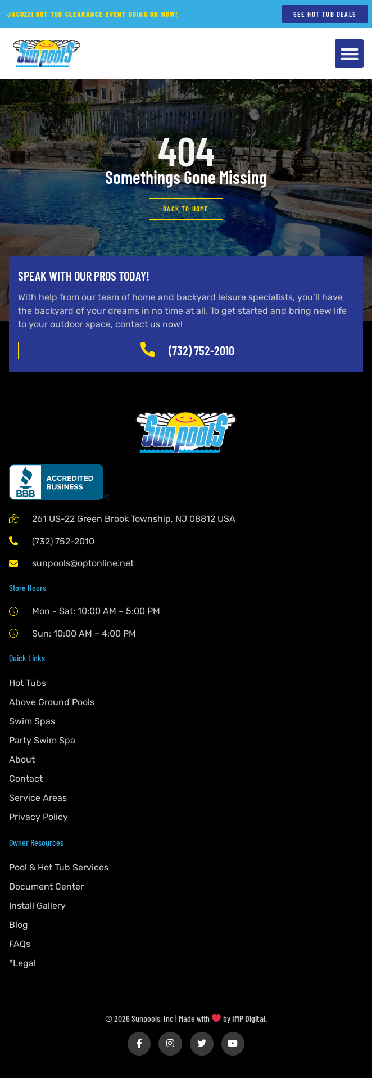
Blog (18, 924)
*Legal (22, 963)
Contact (26, 778)
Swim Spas (32, 721)
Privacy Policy (38, 816)
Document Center (46, 886)
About (22, 759)
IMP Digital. (249, 1018)
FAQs (19, 944)
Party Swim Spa (42, 740)
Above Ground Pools (51, 702)
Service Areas (38, 797)
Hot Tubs (27, 683)
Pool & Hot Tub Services (58, 867)
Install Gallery (37, 905)
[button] (349, 53)
